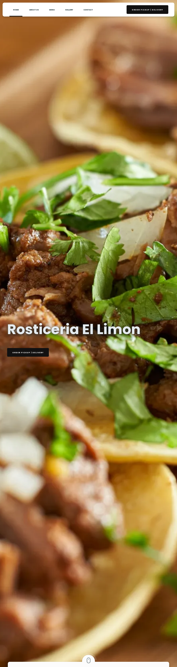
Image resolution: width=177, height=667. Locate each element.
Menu (52, 10)
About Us (34, 10)
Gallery (69, 10)
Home (16, 10)
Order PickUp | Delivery (147, 10)
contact (88, 10)
